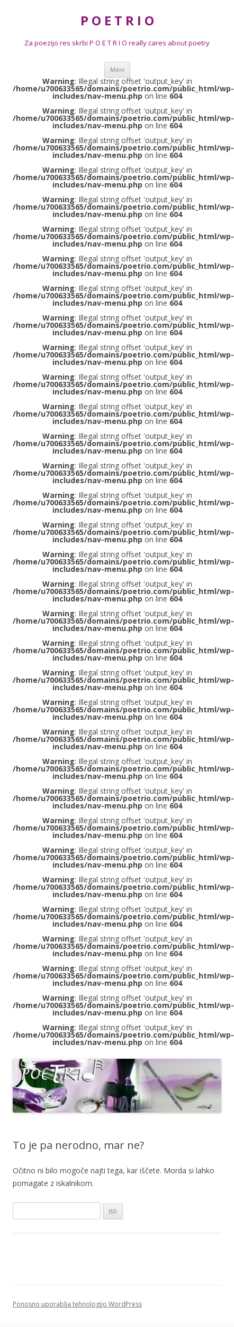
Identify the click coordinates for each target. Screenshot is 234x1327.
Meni (117, 69)
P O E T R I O (117, 21)
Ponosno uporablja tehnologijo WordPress (77, 1304)
